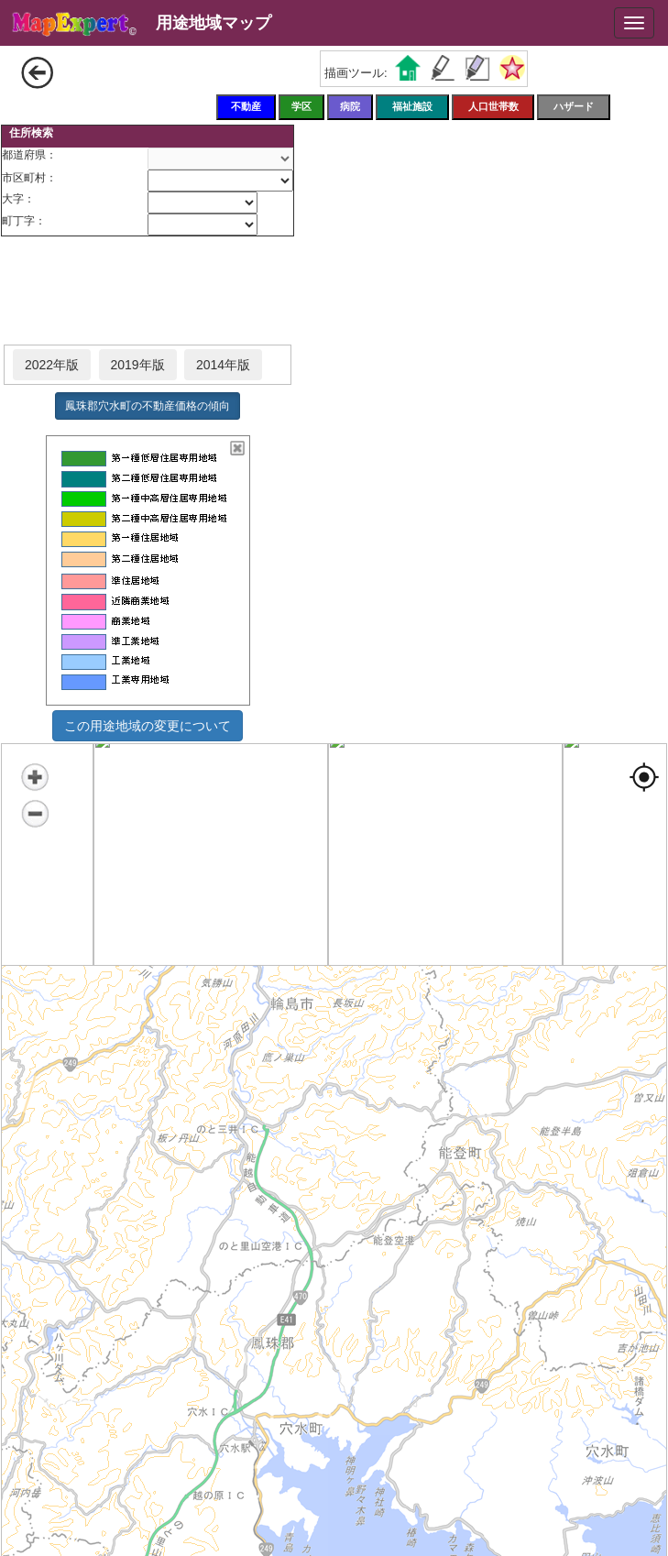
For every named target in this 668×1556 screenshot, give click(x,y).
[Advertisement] (147, 291)
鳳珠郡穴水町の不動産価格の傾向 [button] (147, 406)
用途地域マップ (213, 23)
